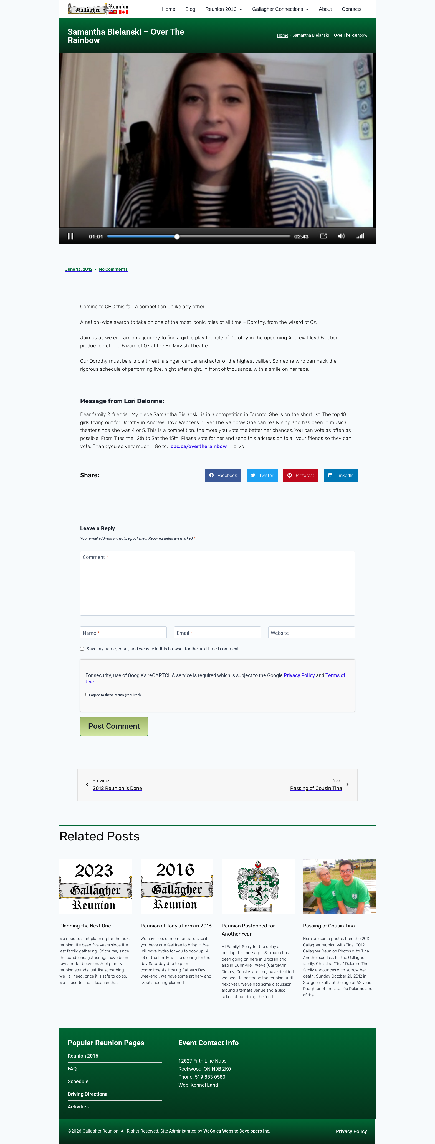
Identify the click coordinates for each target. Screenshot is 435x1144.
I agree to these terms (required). (113, 695)
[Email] (217, 633)
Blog (190, 9)
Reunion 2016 (223, 9)
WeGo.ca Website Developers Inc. (236, 1131)
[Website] (311, 633)
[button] (223, 475)
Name (91, 633)
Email (184, 633)
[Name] (123, 633)
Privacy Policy (299, 675)
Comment (95, 558)
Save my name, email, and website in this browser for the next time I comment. (163, 649)
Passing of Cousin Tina (329, 926)
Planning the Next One (85, 926)
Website (280, 633)
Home (168, 9)
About (325, 9)
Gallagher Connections (280, 9)
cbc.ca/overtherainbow (199, 447)
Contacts (351, 9)
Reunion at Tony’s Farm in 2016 (176, 926)
